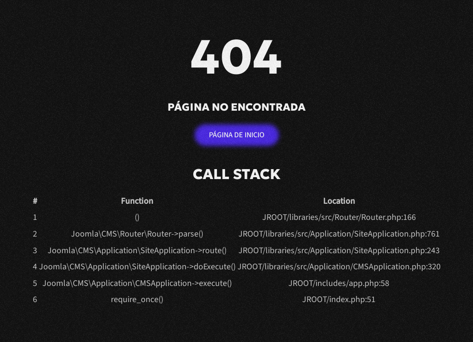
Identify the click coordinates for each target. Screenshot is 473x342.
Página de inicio (237, 135)
